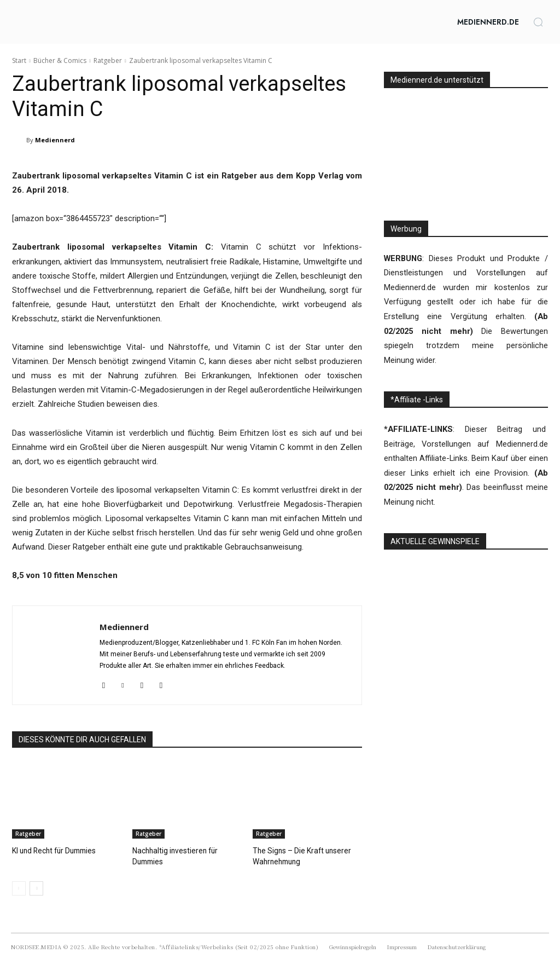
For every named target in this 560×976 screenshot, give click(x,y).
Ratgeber (108, 60)
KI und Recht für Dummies (53, 850)
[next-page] (36, 887)
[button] (538, 22)
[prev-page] (19, 887)
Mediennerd (55, 140)
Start (19, 60)
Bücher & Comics (59, 60)
